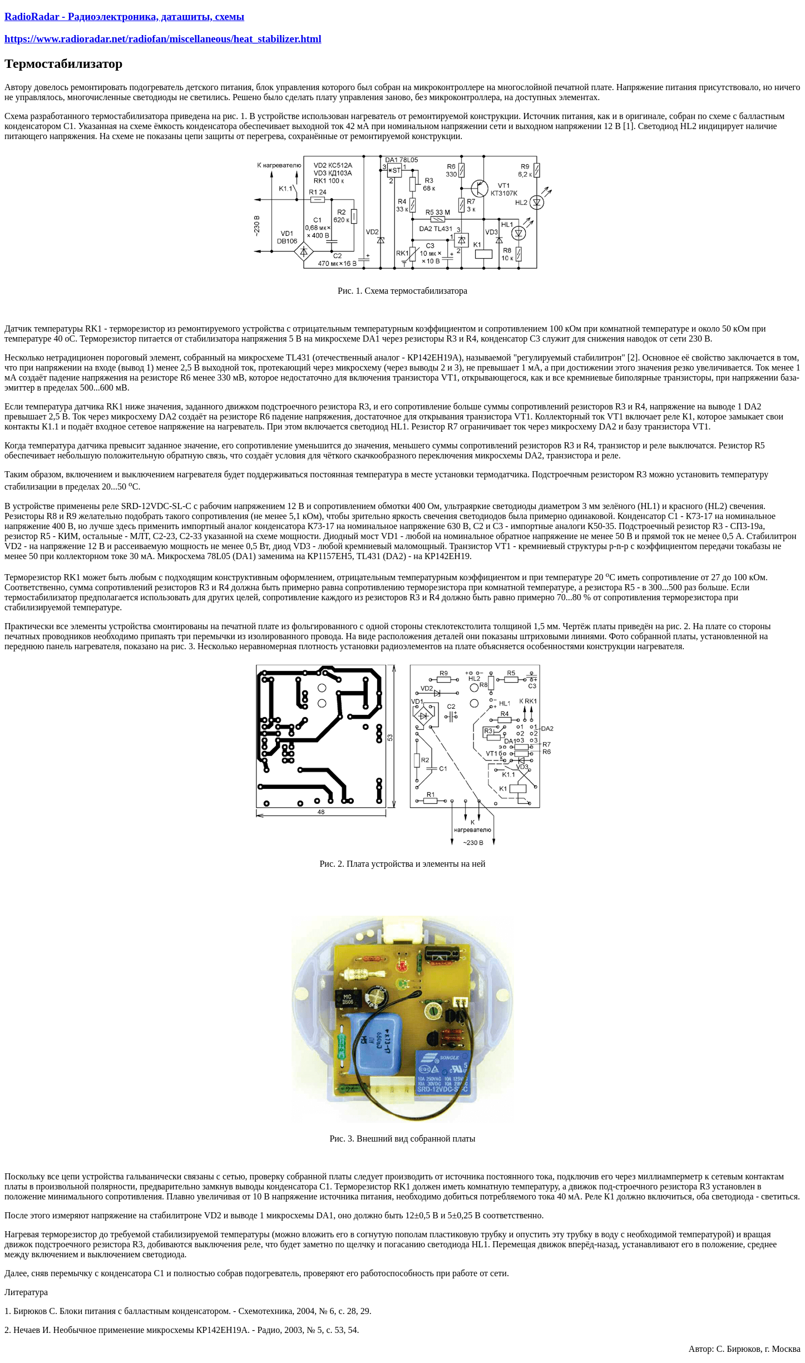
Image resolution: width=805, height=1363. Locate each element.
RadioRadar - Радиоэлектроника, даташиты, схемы (124, 16)
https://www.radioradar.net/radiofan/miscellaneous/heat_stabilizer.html (163, 39)
